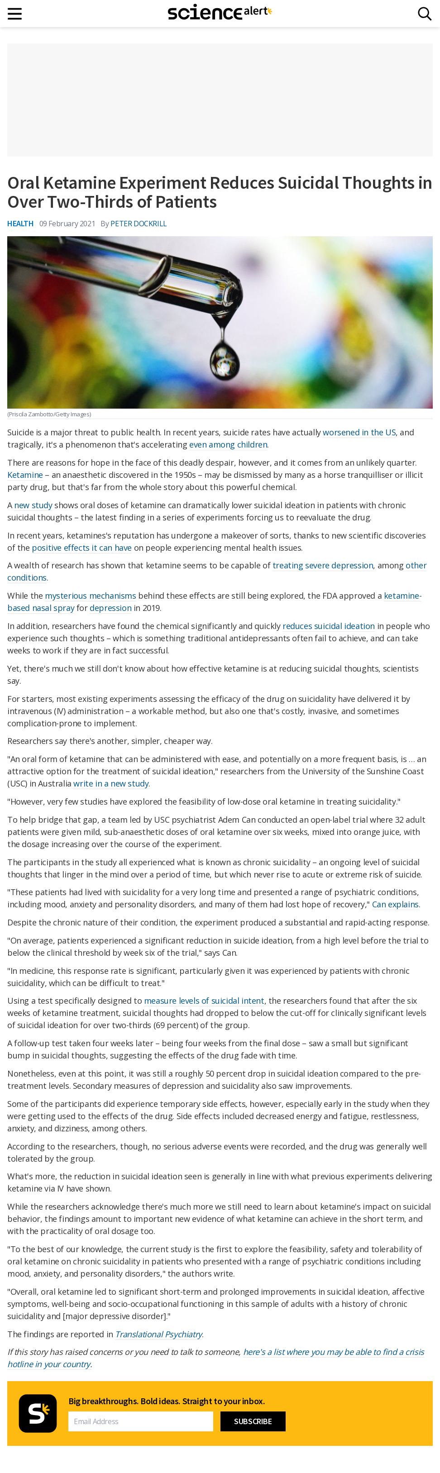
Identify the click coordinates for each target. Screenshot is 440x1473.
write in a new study (110, 783)
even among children (228, 444)
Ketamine (25, 474)
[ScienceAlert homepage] (220, 13)
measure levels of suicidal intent (204, 1000)
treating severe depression (323, 565)
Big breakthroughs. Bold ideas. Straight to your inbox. (166, 1401)
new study (33, 505)
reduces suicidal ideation (328, 625)
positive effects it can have (82, 547)
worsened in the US (359, 432)
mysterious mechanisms (90, 595)
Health (20, 223)
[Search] (425, 14)
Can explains (395, 904)
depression (110, 607)
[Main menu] (15, 14)
